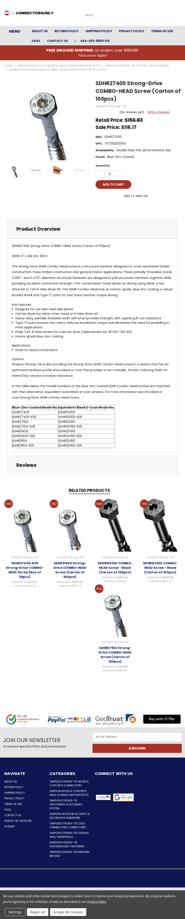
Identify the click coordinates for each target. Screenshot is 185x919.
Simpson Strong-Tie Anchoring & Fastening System (66, 804)
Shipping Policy (99, 31)
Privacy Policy (131, 31)
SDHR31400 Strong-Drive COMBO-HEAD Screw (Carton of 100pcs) (69, 570)
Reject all (37, 912)
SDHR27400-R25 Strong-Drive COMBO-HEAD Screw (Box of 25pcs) (25, 570)
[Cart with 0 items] (181, 14)
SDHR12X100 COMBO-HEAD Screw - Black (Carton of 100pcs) (160, 567)
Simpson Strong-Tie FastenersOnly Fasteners (67, 844)
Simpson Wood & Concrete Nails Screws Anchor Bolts (69, 793)
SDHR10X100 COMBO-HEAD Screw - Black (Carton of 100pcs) (115, 567)
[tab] (92, 229)
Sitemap (9, 826)
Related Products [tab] (89, 490)
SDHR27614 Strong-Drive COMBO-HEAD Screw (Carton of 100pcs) (115, 655)
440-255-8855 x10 (95, 41)
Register (25, 821)
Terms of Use (162, 31)
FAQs (36, 41)
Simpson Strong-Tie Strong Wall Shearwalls (69, 835)
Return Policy (67, 31)
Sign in (9, 821)
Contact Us (57, 41)
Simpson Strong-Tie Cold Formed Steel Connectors (68, 825)
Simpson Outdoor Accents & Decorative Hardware (69, 816)
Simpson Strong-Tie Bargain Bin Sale (69, 854)
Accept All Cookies (68, 912)
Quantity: (103, 166)
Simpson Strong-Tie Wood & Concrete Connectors (69, 783)
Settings (15, 912)
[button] (123, 797)
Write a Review (158, 112)
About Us (40, 31)
